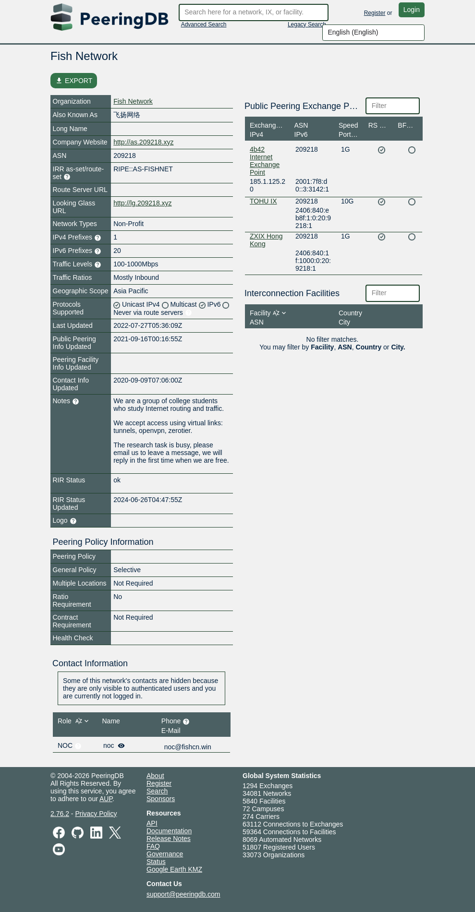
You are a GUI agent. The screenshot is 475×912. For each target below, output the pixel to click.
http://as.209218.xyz (143, 142)
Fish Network (133, 101)
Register (375, 13)
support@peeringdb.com (183, 894)
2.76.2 (59, 813)
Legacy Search (307, 24)
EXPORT (73, 80)
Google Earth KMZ (174, 869)
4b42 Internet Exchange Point (265, 160)
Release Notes (168, 838)
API (152, 823)
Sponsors (160, 799)
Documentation (169, 831)
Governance (164, 854)
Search (157, 791)
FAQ (153, 846)
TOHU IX (263, 201)
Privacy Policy (96, 813)
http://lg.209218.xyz (142, 203)
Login (411, 9)
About (155, 776)
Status (156, 861)
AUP (105, 799)
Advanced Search (204, 24)
